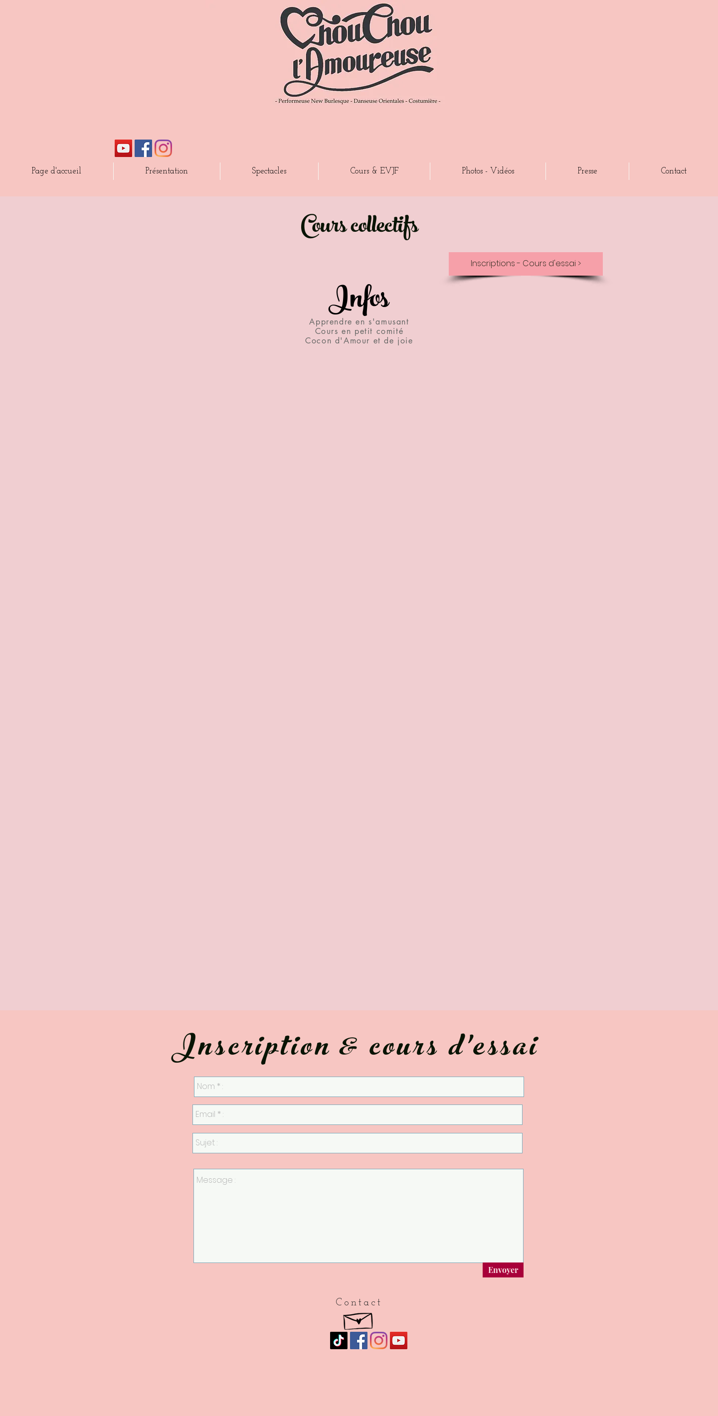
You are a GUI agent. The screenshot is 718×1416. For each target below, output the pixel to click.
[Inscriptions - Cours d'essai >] (526, 264)
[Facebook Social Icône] (143, 148)
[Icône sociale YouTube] (123, 148)
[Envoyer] (503, 1269)
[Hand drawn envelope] (359, 1319)
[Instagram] (163, 148)
